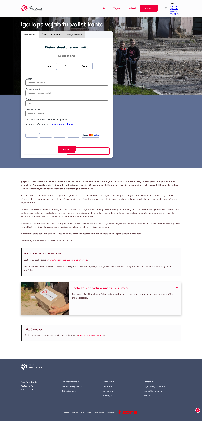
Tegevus (117, 8)
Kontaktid (148, 381)
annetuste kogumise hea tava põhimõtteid (67, 260)
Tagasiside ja (156, 386)
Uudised (132, 8)
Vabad (153, 391)
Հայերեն (174, 13)
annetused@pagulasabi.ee (91, 335)
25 (66, 66)
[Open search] (166, 8)
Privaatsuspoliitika (70, 381)
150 (84, 66)
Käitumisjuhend (69, 391)
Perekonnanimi (32, 89)
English (173, 6)
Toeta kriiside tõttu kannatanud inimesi (125, 288)
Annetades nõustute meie (49, 124)
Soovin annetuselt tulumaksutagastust (47, 119)
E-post (28, 99)
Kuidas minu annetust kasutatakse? (43, 253)
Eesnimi (29, 78)
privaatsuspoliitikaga (62, 124)
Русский (174, 8)
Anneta (148, 8)
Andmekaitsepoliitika (72, 386)
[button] (197, 410)
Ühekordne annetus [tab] (51, 34)
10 (48, 66)
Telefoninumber (32, 109)
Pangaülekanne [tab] (74, 34)
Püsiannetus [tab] (30, 34)
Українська (175, 11)
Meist (104, 8)
